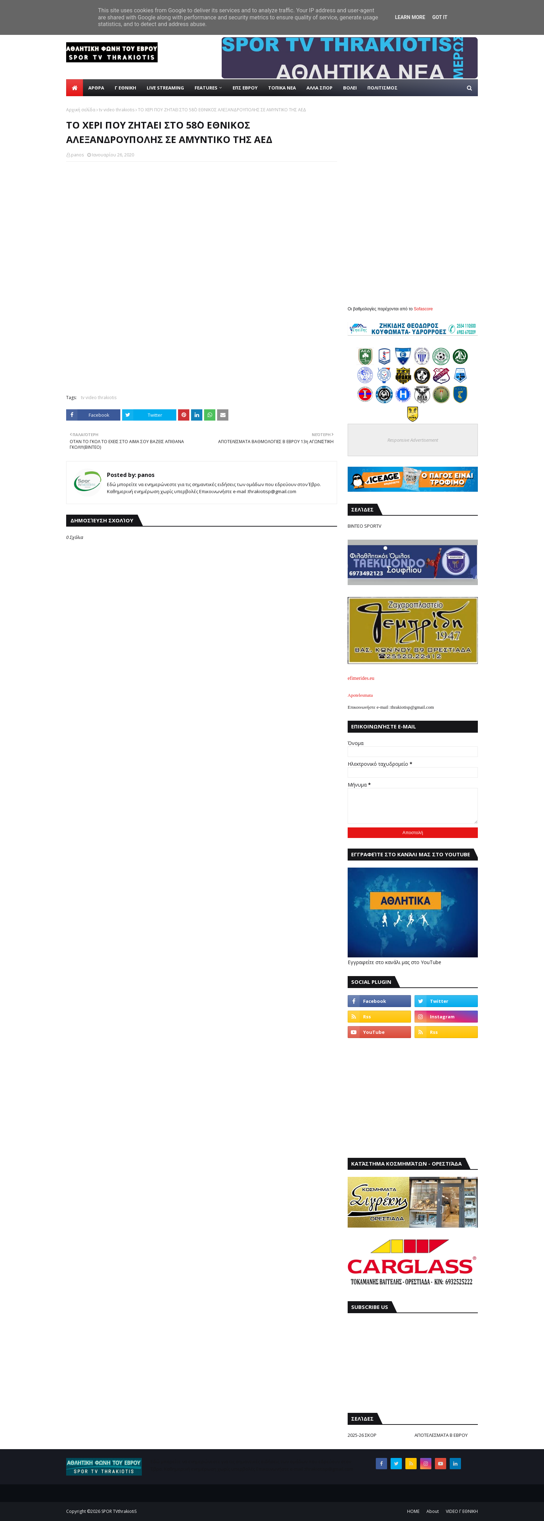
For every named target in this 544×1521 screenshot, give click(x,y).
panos (77, 155)
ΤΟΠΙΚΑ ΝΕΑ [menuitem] (282, 88)
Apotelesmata (360, 695)
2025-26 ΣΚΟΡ (362, 1435)
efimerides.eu (361, 678)
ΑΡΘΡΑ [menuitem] (96, 88)
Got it (439, 17)
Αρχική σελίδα (80, 110)
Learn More (410, 17)
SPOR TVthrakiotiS (119, 1511)
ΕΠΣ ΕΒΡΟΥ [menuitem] (245, 88)
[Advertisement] (201, 338)
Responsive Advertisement (412, 440)
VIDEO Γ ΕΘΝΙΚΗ (462, 1511)
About (432, 1511)
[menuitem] (74, 87)
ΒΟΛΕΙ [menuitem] (350, 88)
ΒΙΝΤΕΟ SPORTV (364, 526)
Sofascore (423, 308)
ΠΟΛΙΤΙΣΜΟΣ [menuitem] (382, 88)
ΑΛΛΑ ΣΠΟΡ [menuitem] (319, 88)
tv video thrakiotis (116, 110)
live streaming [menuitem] (165, 88)
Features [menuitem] (206, 88)
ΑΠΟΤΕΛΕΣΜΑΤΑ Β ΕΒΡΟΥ (441, 1435)
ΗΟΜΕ (413, 1511)
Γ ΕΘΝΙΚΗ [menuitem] (125, 88)
